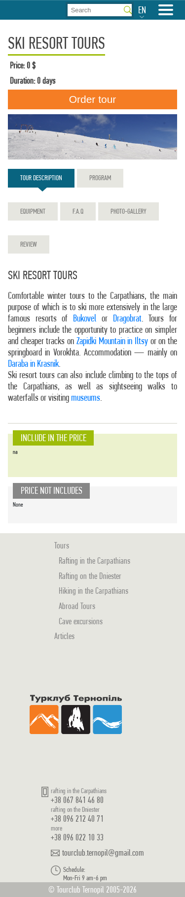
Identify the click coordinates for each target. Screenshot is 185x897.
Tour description (41, 180)
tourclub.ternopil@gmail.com (103, 853)
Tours (61, 545)
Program (100, 177)
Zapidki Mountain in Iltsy (112, 341)
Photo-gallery (129, 211)
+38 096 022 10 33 (77, 837)
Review (28, 244)
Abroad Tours (77, 606)
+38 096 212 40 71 (77, 818)
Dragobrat (127, 318)
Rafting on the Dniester (90, 576)
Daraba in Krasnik (33, 363)
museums (85, 397)
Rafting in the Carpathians (94, 560)
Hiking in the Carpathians (93, 590)
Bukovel (84, 318)
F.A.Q (78, 211)
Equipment (32, 211)
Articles (64, 636)
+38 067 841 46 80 (77, 800)
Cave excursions (81, 621)
